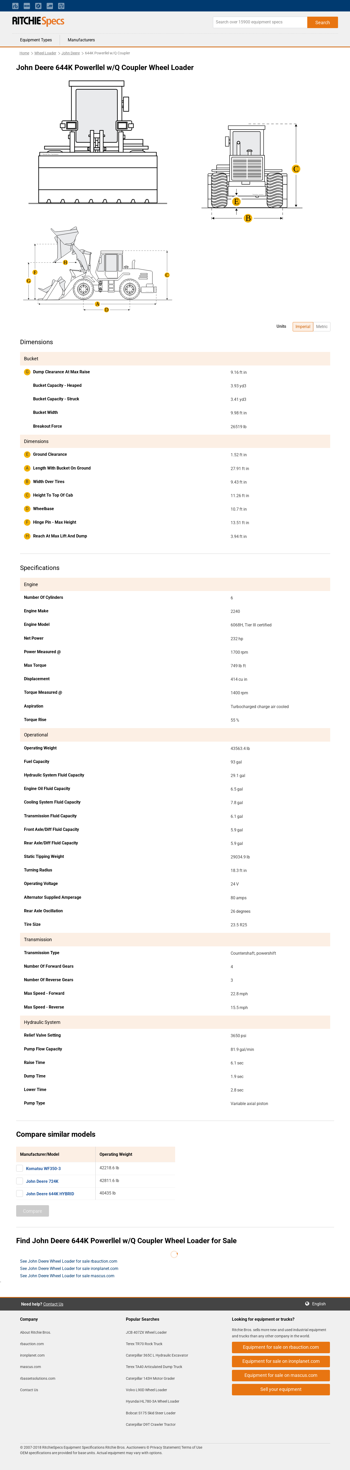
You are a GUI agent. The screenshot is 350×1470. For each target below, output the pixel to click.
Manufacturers (81, 39)
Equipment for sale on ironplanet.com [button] (281, 1361)
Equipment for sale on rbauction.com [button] (281, 1347)
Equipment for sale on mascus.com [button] (280, 1375)
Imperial (303, 326)
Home (24, 53)
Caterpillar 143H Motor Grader (150, 1378)
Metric (322, 326)
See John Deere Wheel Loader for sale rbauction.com (68, 1261)
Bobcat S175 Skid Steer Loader (151, 1413)
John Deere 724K (42, 1181)
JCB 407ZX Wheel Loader (146, 1332)
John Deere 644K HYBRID (50, 1193)
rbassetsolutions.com (37, 1378)
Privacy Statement (165, 1447)
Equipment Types (36, 39)
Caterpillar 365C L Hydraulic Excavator (157, 1355)
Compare (32, 1211)
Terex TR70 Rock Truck (144, 1344)
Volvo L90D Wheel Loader (146, 1390)
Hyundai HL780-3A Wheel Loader (152, 1401)
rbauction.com (32, 1344)
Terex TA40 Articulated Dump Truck (154, 1367)
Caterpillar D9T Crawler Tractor (151, 1424)
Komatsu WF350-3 (43, 1168)
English (320, 1303)
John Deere (71, 53)
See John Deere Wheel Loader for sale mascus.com (67, 1275)
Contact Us (53, 1304)
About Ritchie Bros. (35, 1332)
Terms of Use (191, 1447)
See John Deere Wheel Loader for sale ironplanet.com (69, 1268)
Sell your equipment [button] (281, 1389)
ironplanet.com (32, 1355)
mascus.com (30, 1367)
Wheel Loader (45, 53)
